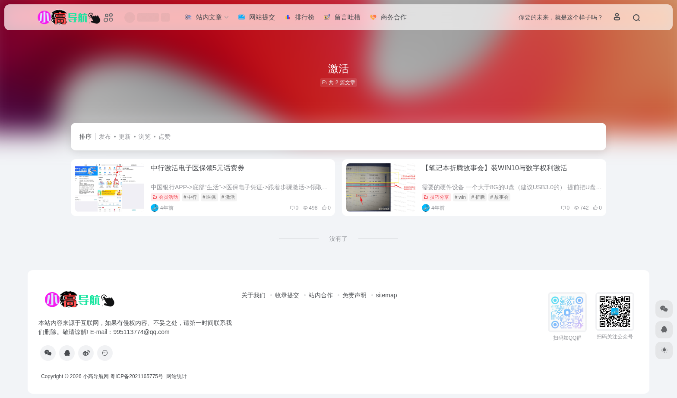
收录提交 (287, 295)
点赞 (164, 136)
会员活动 (165, 197)
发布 (105, 136)
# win (460, 197)
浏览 (145, 136)
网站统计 (176, 376)
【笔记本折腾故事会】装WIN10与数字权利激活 (494, 168)
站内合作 (321, 295)
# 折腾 (478, 197)
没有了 (338, 238)
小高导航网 (96, 376)
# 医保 (209, 197)
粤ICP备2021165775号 (136, 376)
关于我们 (253, 295)
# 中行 (190, 197)
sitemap (386, 295)
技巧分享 (436, 197)
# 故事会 (499, 197)
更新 (125, 136)
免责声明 (354, 295)
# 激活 (228, 197)
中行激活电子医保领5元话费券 (197, 168)
